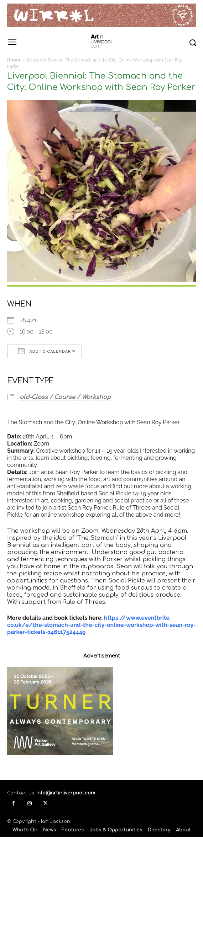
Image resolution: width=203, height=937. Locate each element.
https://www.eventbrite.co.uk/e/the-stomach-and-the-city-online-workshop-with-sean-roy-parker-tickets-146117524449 (101, 624)
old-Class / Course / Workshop (65, 397)
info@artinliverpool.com (65, 792)
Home (13, 60)
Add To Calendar (44, 351)
